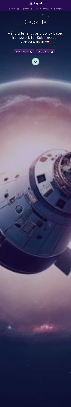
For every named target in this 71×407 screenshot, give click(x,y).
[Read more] (35, 61)
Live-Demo (45, 51)
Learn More (24, 51)
